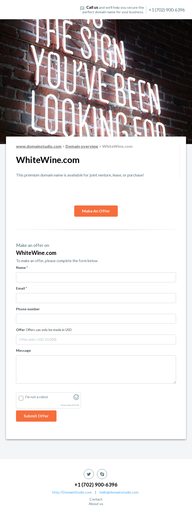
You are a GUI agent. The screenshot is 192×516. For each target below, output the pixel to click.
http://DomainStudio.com (72, 492)
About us (96, 504)
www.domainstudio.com (39, 146)
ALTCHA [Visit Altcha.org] (75, 405)
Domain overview (82, 146)
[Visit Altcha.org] (76, 398)
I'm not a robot (36, 397)
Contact (96, 499)
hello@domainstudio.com (119, 492)
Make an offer (96, 210)
